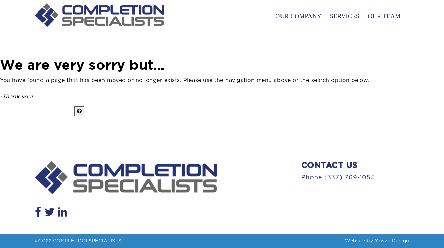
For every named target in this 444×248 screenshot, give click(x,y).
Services (345, 16)
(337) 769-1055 (349, 178)
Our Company (298, 16)
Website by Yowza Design (377, 241)
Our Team (384, 16)
